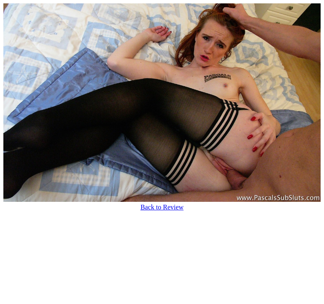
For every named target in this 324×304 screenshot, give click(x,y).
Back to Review (162, 207)
